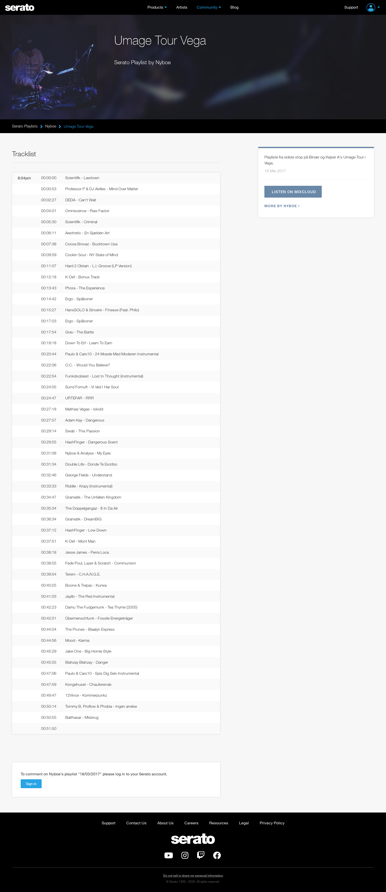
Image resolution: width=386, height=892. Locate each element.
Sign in (31, 784)
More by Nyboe (281, 206)
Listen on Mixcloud (294, 191)
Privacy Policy (272, 823)
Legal (244, 823)
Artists (181, 7)
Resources (218, 823)
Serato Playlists (25, 126)
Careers (191, 823)
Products (155, 7)
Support (351, 7)
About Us (165, 823)
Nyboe (50, 126)
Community (207, 7)
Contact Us (136, 823)
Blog (234, 7)
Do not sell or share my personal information (193, 876)
